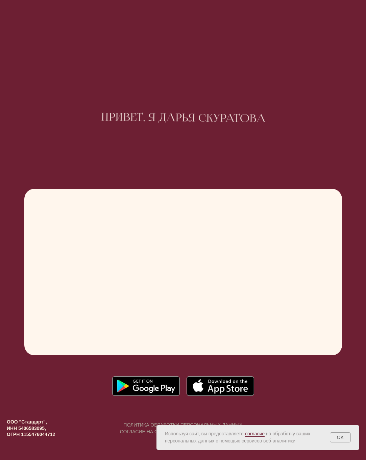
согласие (255, 433)
